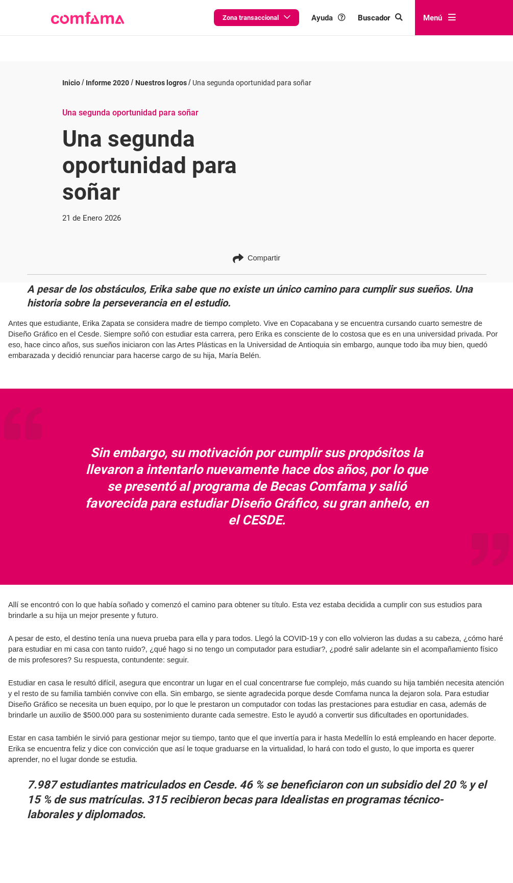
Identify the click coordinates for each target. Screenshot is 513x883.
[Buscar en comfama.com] (380, 17)
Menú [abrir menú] (439, 17)
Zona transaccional (256, 17)
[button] (87, 18)
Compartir (256, 250)
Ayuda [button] (328, 18)
